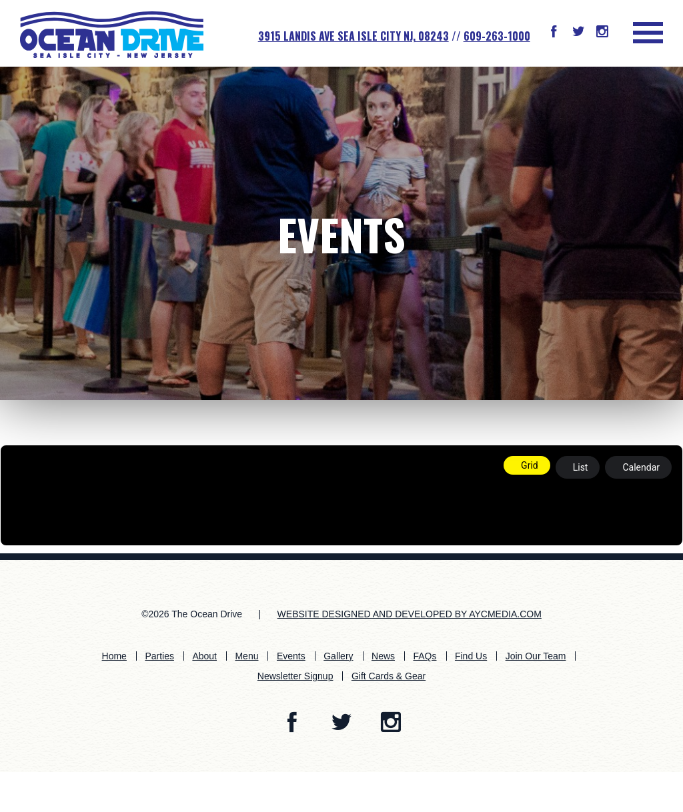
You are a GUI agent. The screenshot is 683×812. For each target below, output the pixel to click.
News (383, 656)
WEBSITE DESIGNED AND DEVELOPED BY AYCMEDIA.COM (409, 614)
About (204, 656)
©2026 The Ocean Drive (191, 614)
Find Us (471, 656)
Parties (159, 656)
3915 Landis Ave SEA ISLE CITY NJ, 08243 (353, 36)
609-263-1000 (497, 36)
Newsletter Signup (295, 676)
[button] (553, 32)
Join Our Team (536, 656)
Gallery (338, 656)
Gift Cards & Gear (389, 676)
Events (341, 234)
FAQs (424, 656)
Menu (246, 656)
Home (114, 656)
